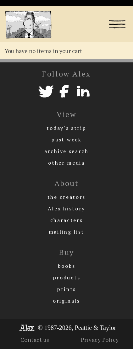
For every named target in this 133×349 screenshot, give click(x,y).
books (66, 265)
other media (66, 162)
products (66, 277)
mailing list (66, 231)
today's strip (66, 127)
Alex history (66, 208)
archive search (66, 151)
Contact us (34, 339)
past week (66, 139)
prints (66, 289)
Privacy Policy (100, 339)
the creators (66, 196)
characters (66, 220)
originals (66, 300)
